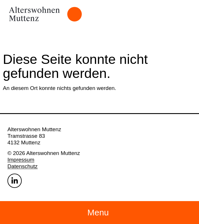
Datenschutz (22, 166)
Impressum (20, 160)
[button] (99, 212)
